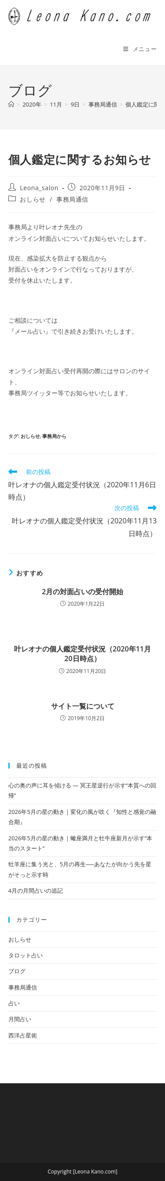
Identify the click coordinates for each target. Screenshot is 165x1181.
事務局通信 (72, 199)
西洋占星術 (22, 1035)
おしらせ (32, 199)
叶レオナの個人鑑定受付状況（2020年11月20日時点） (82, 653)
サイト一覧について (82, 706)
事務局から (54, 436)
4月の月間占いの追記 (35, 890)
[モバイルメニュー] (140, 49)
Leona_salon (39, 188)
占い (14, 1003)
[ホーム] (11, 104)
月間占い (19, 1019)
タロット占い (25, 955)
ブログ (17, 971)
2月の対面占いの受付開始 (82, 591)
